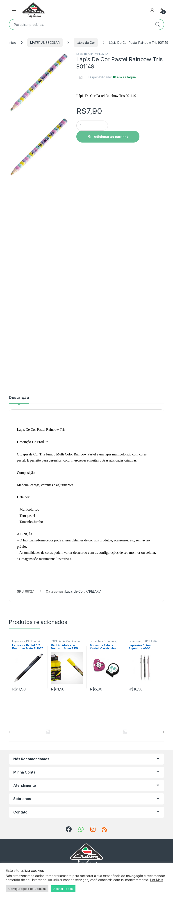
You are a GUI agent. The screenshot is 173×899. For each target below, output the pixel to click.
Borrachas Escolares (103, 641)
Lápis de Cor (86, 42)
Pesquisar (157, 24)
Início (12, 42)
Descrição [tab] (19, 398)
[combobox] (80, 24)
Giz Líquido (73, 641)
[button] (65, 56)
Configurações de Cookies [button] (27, 888)
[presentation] (163, 732)
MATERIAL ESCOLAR (45, 42)
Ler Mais (156, 880)
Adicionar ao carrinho (111, 136)
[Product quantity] (92, 126)
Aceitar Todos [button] (63, 888)
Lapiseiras (18, 641)
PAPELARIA (101, 53)
